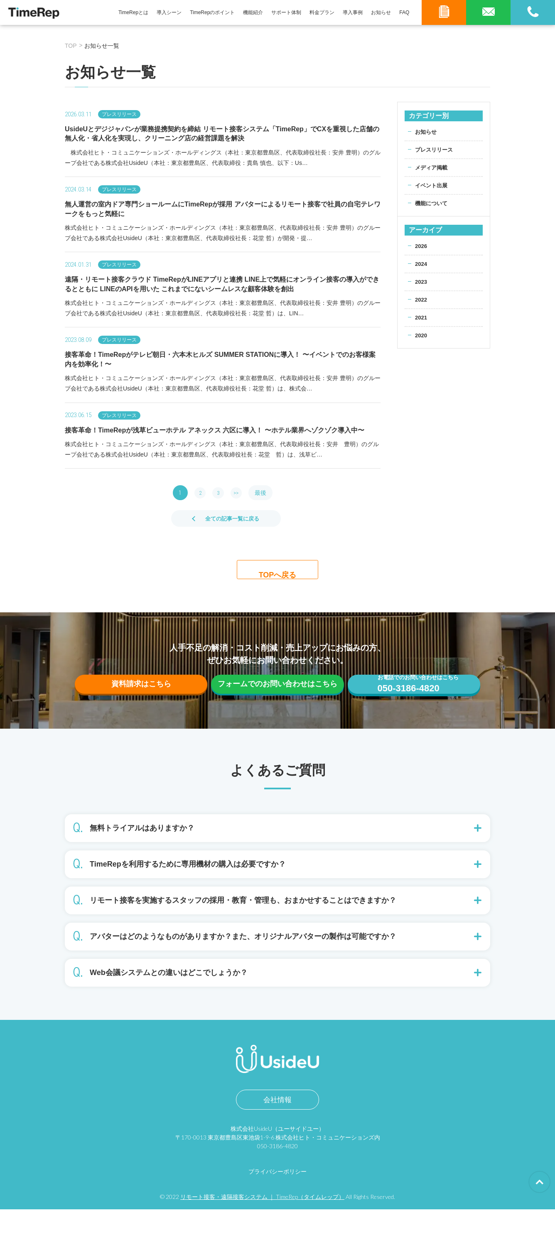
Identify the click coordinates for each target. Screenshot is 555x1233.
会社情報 (277, 1123)
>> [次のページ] (240, 492)
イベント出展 (432, 185)
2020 (421, 335)
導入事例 (353, 12)
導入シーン (169, 12)
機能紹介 (253, 12)
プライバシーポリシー (277, 1195)
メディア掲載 (432, 167)
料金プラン (321, 12)
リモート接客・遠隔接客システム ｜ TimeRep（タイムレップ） (262, 1220)
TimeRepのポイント (212, 12)
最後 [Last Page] (266, 492)
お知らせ (381, 12)
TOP (71, 45)
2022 (421, 299)
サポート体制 (286, 12)
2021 (421, 317)
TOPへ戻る (278, 573)
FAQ (404, 12)
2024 (421, 263)
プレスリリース (435, 149)
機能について (432, 203)
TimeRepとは (133, 12)
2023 (421, 281)
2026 (421, 246)
